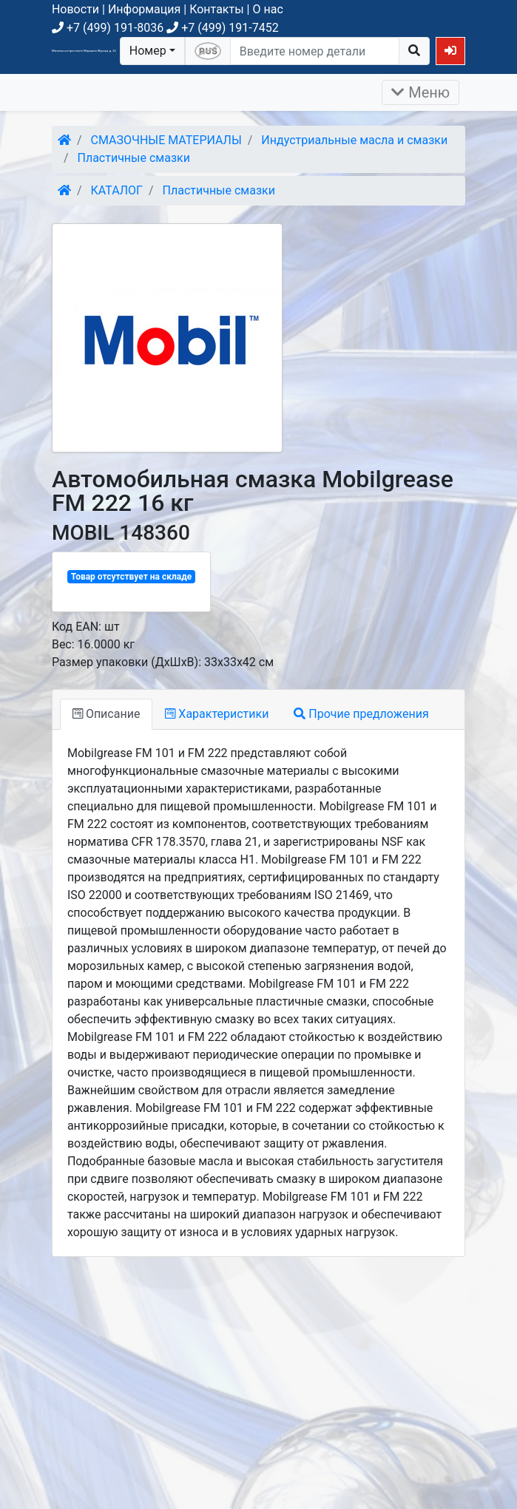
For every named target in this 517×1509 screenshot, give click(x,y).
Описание (106, 714)
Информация (144, 9)
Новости (75, 9)
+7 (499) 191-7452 (222, 28)
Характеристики (216, 714)
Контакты (216, 9)
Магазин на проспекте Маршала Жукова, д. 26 (84, 50)
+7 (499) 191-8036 (107, 28)
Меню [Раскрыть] (420, 92)
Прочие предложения (361, 714)
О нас (267, 9)
